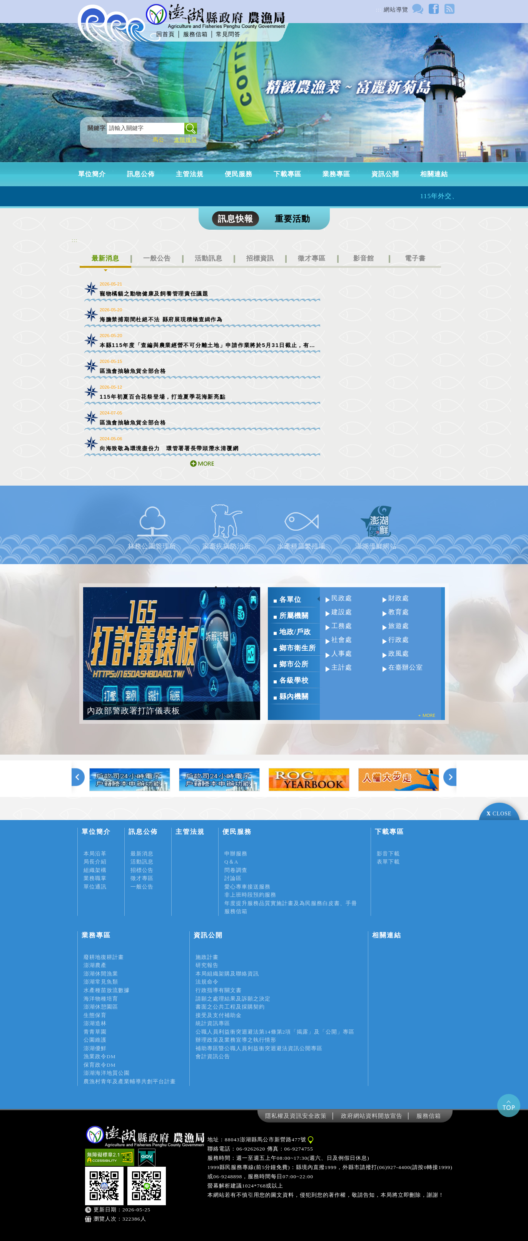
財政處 (398, 598)
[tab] (105, 261)
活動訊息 (208, 258)
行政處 (398, 639)
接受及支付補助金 (218, 1015)
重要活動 (292, 219)
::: (379, 10)
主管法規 (190, 174)
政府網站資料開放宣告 (372, 1116)
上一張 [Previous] (78, 779)
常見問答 (228, 34)
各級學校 (294, 680)
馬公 (158, 140)
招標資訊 (260, 258)
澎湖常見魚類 (101, 982)
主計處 (341, 667)
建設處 (341, 612)
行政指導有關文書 (218, 990)
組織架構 (95, 870)
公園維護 (95, 1040)
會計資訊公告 (212, 1056)
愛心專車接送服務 (247, 887)
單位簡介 (92, 174)
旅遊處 (398, 626)
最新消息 (105, 258)
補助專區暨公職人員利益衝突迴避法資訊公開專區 (258, 1048)
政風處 (398, 653)
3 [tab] (239, 587)
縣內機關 (294, 696)
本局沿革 (95, 854)
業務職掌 (95, 878)
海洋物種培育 (101, 999)
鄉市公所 (294, 664)
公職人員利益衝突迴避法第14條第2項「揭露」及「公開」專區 (274, 1032)
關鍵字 (96, 128)
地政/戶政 (295, 632)
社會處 (341, 639)
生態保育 (95, 1015)
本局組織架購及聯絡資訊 (227, 974)
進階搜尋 (185, 140)
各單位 (290, 599)
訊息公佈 (141, 174)
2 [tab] (227, 587)
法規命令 (207, 982)
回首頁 (165, 34)
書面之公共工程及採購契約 (230, 1007)
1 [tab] (216, 587)
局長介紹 (95, 862)
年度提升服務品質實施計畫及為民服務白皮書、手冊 (290, 903)
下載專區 (287, 174)
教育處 (398, 612)
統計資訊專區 (212, 1023)
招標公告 (142, 870)
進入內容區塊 (18, 3)
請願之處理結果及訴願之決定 (233, 999)
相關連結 (434, 174)
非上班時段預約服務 (250, 895)
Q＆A (231, 862)
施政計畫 (207, 957)
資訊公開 (385, 174)
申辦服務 (235, 854)
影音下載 (388, 854)
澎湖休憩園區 (101, 1007)
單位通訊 (95, 887)
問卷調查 (235, 870)
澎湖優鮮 (95, 1048)
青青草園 (95, 1032)
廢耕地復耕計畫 (104, 957)
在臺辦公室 (405, 667)
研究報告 (207, 965)
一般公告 (157, 258)
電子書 (415, 258)
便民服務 (238, 174)
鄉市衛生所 (297, 648)
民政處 (341, 598)
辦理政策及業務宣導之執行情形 (235, 1040)
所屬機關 (294, 616)
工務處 (341, 626)
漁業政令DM (100, 1056)
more (202, 463)
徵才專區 (312, 258)
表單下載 (388, 862)
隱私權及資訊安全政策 (296, 1116)
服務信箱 (195, 34)
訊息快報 (235, 219)
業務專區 (336, 174)
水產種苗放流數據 (107, 990)
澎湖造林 (95, 1023)
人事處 (341, 653)
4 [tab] (250, 587)
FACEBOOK (434, 9)
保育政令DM (100, 1065)
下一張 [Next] (449, 779)
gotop (508, 1105)
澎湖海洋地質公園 (107, 1073)
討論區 (417, 9)
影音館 (363, 258)
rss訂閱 (449, 9)
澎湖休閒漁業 (101, 974)
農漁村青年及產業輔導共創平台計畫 (130, 1081)
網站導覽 (396, 10)
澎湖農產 (95, 965)
